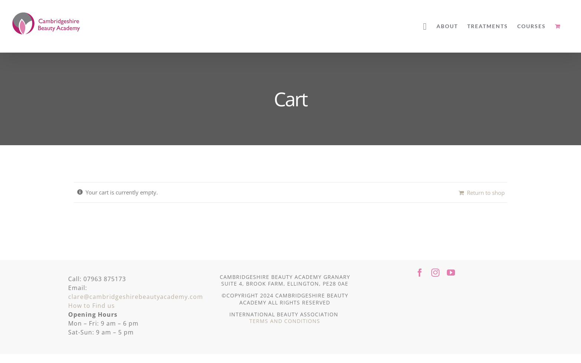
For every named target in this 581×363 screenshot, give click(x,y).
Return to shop (486, 192)
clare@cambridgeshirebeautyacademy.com (135, 297)
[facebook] (420, 273)
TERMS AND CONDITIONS (284, 320)
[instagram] (435, 273)
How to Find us (91, 306)
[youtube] (451, 273)
